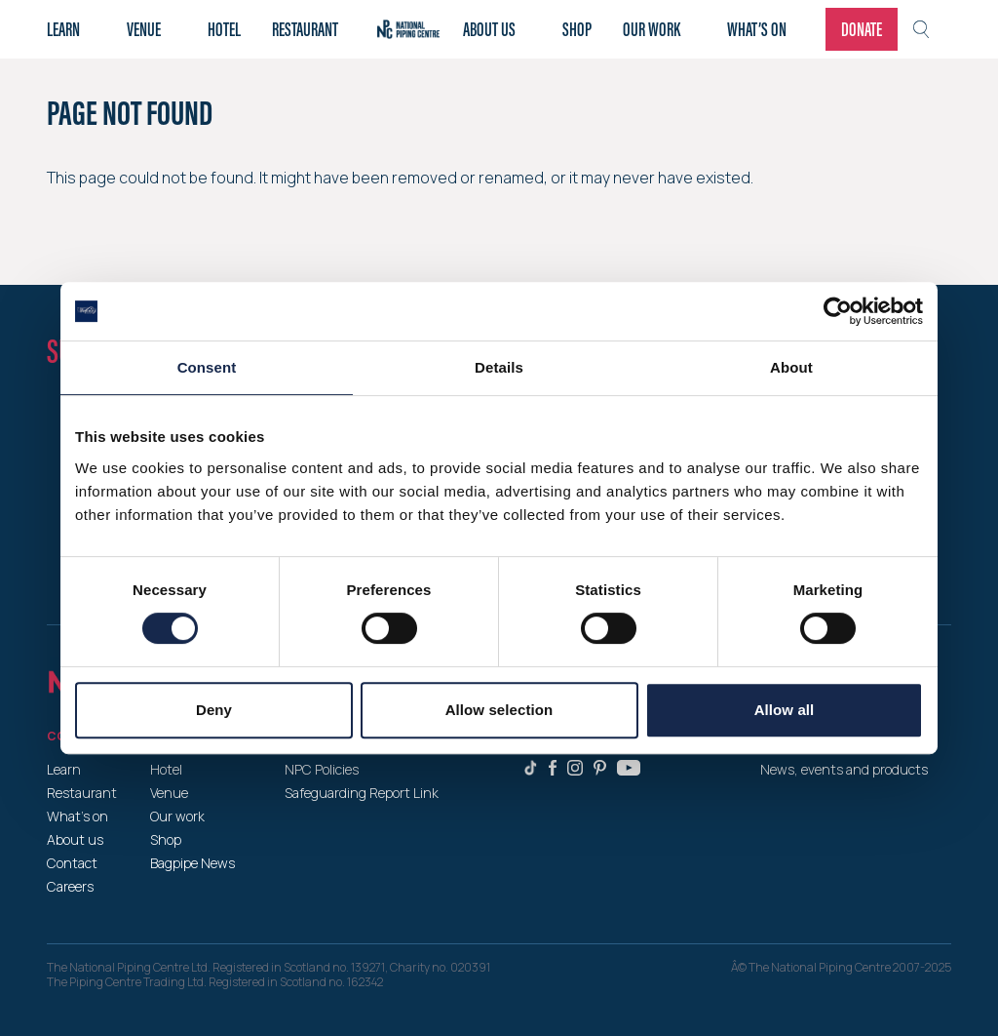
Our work (651, 29)
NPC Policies (322, 769)
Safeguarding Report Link (362, 792)
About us (75, 839)
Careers (70, 886)
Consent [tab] (207, 367)
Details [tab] (499, 367)
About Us (489, 29)
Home (408, 29)
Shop (577, 29)
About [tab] (791, 367)
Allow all (784, 709)
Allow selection (499, 709)
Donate (861, 29)
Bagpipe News (192, 863)
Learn (63, 29)
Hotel (224, 29)
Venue (144, 29)
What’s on (757, 29)
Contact (72, 863)
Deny (214, 709)
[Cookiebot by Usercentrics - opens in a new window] (837, 311)
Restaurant (305, 29)
